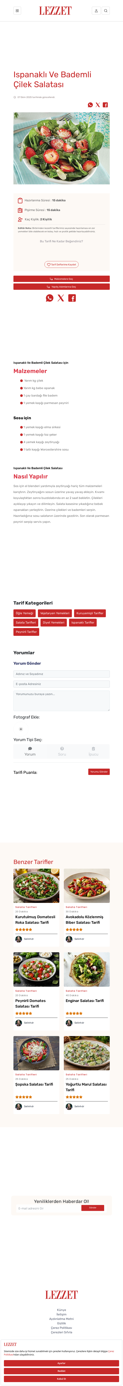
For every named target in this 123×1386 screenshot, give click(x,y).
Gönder (92, 1207)
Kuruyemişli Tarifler (90, 613)
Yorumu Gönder (99, 771)
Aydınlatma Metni (61, 1319)
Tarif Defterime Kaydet (61, 264)
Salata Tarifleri (26, 622)
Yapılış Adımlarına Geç (61, 286)
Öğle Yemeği (24, 613)
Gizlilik (61, 1323)
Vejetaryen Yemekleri (54, 613)
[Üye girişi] (96, 11)
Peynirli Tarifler (26, 632)
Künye (61, 1310)
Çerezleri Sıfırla (61, 1332)
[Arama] (106, 11)
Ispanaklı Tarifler (82, 622)
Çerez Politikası (61, 1328)
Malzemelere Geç (61, 278)
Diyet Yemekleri (53, 622)
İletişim (61, 1314)
